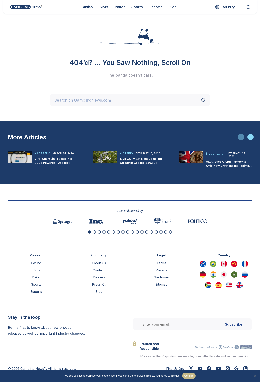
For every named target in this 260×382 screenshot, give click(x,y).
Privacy (161, 270)
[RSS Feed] (245, 369)
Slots (36, 270)
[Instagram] (228, 369)
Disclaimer (161, 277)
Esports (36, 292)
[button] (241, 137)
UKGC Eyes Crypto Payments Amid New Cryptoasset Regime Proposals (227, 166)
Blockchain (214, 154)
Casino (128, 153)
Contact (99, 270)
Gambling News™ (33, 369)
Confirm (188, 375)
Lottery (43, 153)
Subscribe (233, 324)
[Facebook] (209, 369)
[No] (255, 376)
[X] (191, 369)
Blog (98, 292)
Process (99, 277)
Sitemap (161, 284)
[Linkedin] (200, 369)
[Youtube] (218, 369)
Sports (36, 284)
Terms (161, 263)
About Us (98, 263)
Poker (36, 277)
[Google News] (236, 369)
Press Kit (98, 284)
